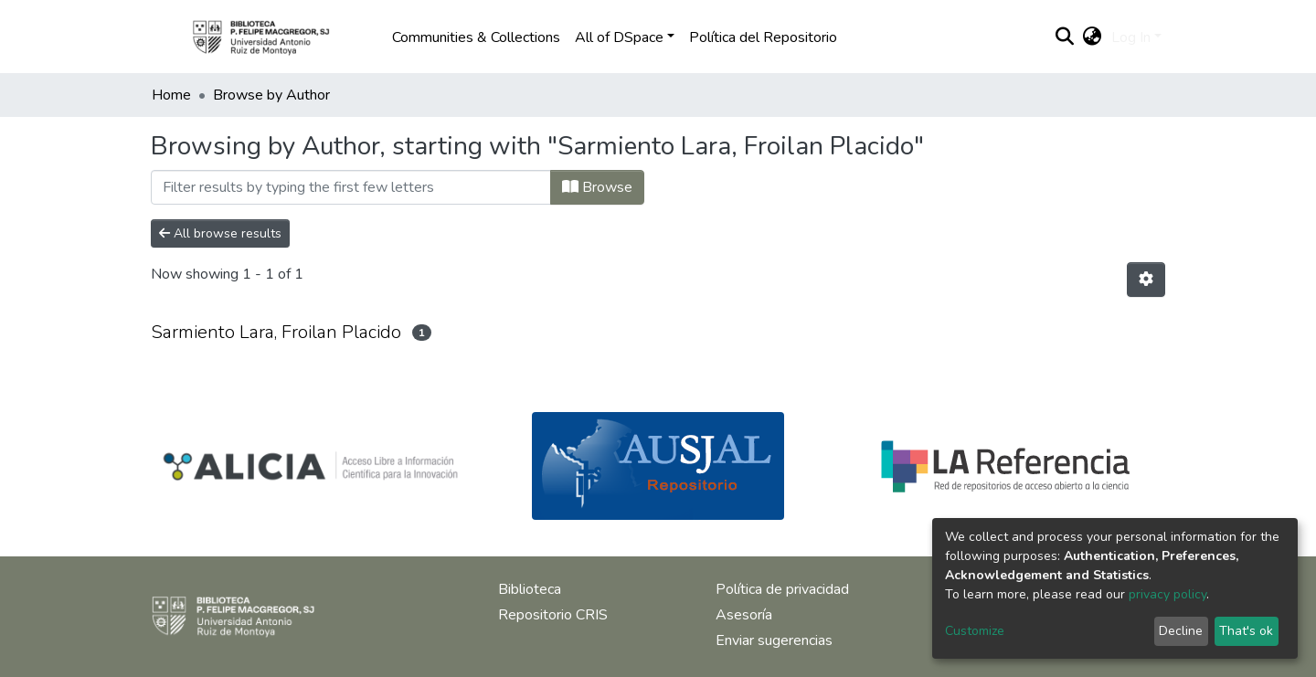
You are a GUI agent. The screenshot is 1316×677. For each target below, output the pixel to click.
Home (171, 95)
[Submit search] (1065, 37)
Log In (1131, 37)
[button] (1092, 37)
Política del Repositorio (763, 37)
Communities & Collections (476, 37)
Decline (1181, 631)
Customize (974, 631)
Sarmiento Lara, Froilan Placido (276, 332)
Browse (597, 187)
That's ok (1246, 631)
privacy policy (1167, 594)
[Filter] (351, 187)
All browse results (220, 233)
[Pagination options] (1146, 279)
